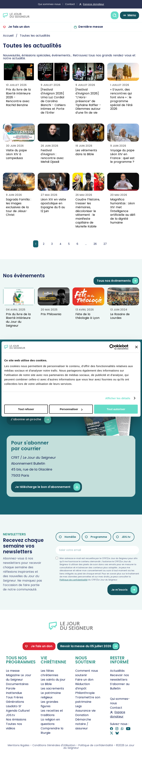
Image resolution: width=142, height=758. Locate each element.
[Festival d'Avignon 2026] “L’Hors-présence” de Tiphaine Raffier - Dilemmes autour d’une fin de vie (88, 101)
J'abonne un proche (31, 419)
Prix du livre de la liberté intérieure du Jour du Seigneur (18, 320)
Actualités (117, 671)
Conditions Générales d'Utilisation (53, 745)
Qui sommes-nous (49, 4)
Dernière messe (90, 27)
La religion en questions (50, 721)
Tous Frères (14, 697)
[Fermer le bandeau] (136, 347)
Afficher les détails (117, 398)
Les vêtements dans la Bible (86, 152)
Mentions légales (18, 745)
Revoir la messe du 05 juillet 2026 (89, 646)
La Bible (46, 684)
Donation (82, 715)
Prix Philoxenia (51, 314)
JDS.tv (126, 537)
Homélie (70, 537)
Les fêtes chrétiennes (49, 673)
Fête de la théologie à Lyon (87, 316)
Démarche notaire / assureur (83, 723)
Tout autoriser (116, 409)
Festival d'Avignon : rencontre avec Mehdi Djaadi (52, 156)
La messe (13, 671)
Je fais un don (18, 27)
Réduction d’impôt (82, 686)
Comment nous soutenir (86, 673)
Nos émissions (16, 719)
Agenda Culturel (18, 710)
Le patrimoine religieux (51, 695)
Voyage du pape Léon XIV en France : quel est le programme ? (122, 156)
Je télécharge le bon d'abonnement (47, 487)
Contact (70, 4)
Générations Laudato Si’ (15, 704)
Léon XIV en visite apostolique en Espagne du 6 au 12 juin (53, 205)
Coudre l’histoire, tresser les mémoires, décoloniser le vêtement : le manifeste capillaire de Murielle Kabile (87, 213)
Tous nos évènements (117, 281)
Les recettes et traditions (52, 712)
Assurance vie (85, 710)
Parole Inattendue (14, 690)
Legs (78, 706)
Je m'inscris (124, 589)
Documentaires (17, 684)
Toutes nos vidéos (14, 726)
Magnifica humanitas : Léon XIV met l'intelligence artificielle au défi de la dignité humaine (122, 211)
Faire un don (84, 679)
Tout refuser (26, 409)
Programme (99, 537)
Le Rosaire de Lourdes (120, 316)
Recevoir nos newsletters (119, 677)
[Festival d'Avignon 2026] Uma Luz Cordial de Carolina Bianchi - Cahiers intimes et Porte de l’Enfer (53, 101)
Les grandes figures (49, 704)
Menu (132, 15)
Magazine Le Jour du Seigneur (18, 677)
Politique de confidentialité (73, 579)
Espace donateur (93, 4)
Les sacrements (52, 688)
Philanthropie (85, 693)
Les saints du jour (53, 679)
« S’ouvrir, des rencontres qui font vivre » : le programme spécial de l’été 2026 (121, 99)
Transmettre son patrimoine (87, 699)
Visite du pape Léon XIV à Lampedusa (16, 154)
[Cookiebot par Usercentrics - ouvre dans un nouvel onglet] (112, 347)
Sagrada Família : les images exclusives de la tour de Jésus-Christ (18, 207)
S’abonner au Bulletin (119, 686)
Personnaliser (71, 409)
